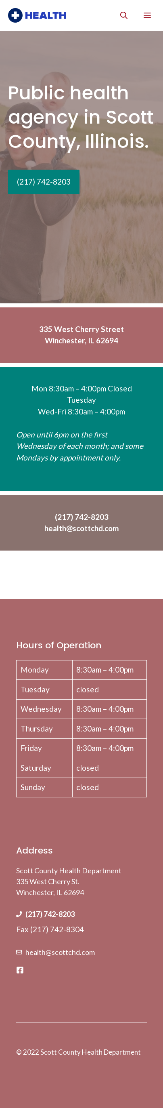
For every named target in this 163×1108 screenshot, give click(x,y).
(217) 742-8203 (50, 914)
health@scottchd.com (60, 952)
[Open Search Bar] (124, 15)
